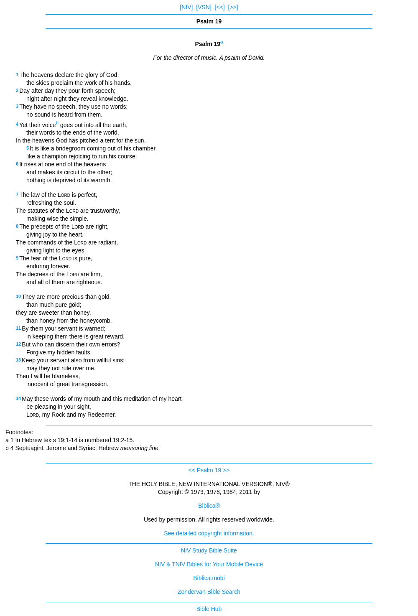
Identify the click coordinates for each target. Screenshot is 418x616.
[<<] (220, 7)
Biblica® (209, 505)
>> (226, 470)
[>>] (233, 7)
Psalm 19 (209, 470)
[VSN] (204, 7)
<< (192, 470)
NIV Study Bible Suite (209, 550)
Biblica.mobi (208, 578)
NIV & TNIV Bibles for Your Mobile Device (209, 564)
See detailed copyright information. (209, 533)
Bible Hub (209, 609)
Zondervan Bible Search (209, 591)
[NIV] (186, 7)
